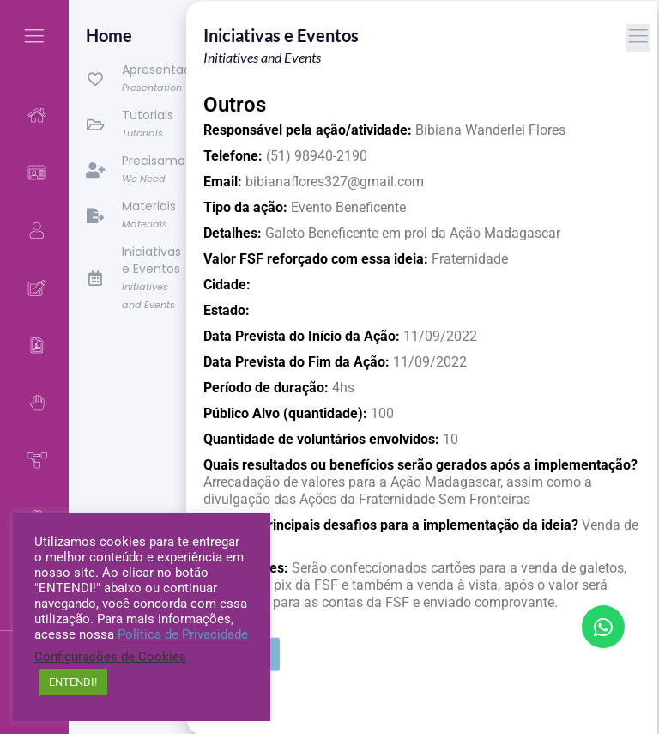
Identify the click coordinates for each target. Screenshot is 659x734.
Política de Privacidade (183, 634)
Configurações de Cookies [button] (110, 656)
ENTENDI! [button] (73, 682)
